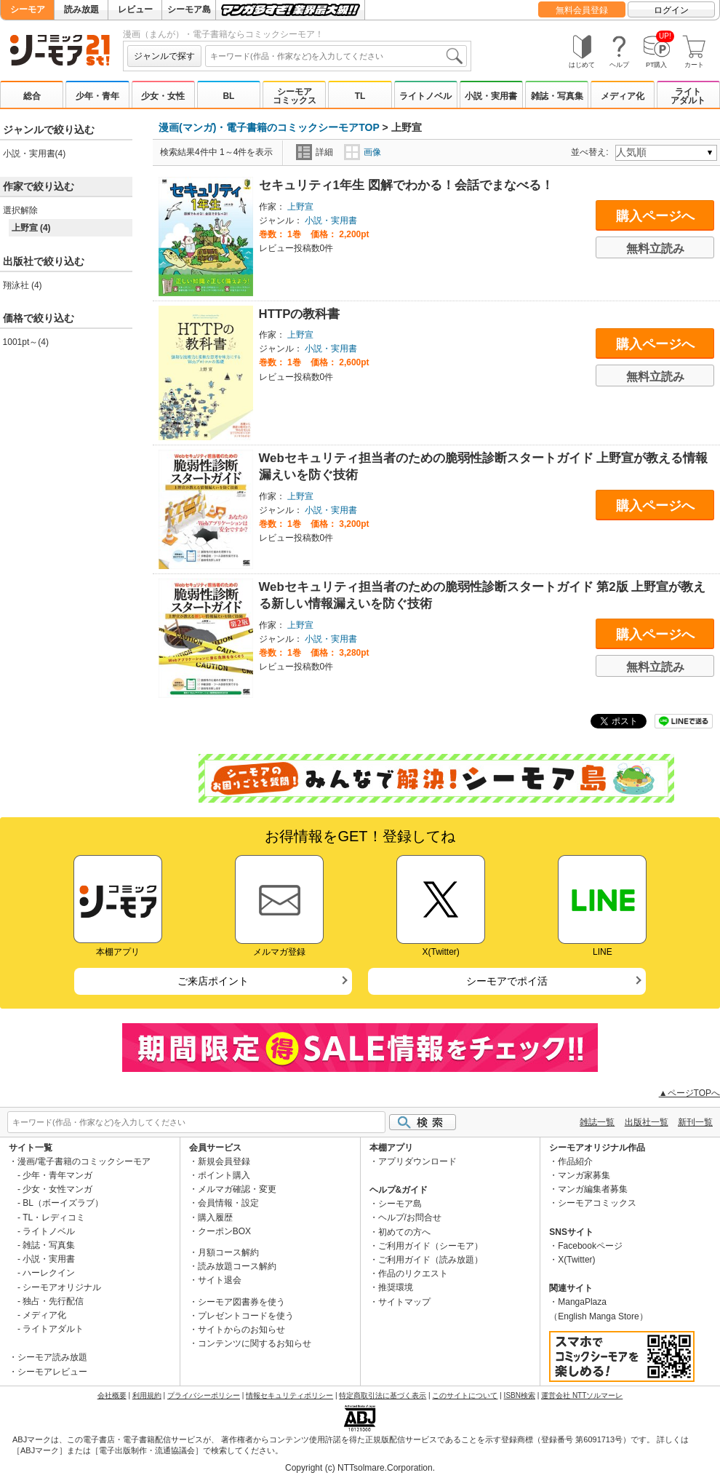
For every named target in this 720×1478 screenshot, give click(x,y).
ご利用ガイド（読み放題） (430, 1260)
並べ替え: (591, 152)
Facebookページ (590, 1246)
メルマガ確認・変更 (237, 1189)
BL (228, 96)
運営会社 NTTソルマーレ (582, 1395)
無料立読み (655, 248)
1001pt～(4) (26, 342)
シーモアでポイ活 (507, 981)
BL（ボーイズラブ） (63, 1203)
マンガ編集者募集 (593, 1189)
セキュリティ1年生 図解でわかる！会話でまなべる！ (406, 185)
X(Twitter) (576, 1260)
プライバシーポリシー (203, 1395)
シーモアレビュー (52, 1372)
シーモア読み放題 (52, 1357)
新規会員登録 (224, 1161)
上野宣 (300, 207)
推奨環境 (395, 1287)
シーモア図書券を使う (241, 1302)
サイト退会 (219, 1280)
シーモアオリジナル (62, 1287)
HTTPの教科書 (299, 314)
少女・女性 (163, 96)
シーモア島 (189, 9)
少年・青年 (97, 96)
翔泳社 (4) (22, 285)
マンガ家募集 (584, 1175)
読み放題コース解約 (237, 1266)
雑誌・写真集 (557, 96)
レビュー (135, 9)
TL (360, 96)
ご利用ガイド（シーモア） (430, 1246)
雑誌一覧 (597, 1122)
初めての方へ (404, 1232)
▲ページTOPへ (689, 1093)
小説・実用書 (491, 96)
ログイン (671, 10)
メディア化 (622, 96)
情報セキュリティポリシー (289, 1395)
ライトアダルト (688, 96)
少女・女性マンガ (57, 1189)
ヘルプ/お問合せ (409, 1217)
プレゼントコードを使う (246, 1316)
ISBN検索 (519, 1395)
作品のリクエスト (413, 1273)
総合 (32, 96)
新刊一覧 (695, 1122)
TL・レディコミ (54, 1217)
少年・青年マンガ (57, 1175)
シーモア (27, 9)
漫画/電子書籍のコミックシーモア (84, 1161)
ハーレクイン (49, 1273)
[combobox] (336, 56)
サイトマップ (404, 1302)
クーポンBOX (224, 1231)
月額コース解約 (228, 1252)
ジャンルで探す (164, 56)
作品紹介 (575, 1161)
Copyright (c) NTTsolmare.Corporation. (360, 1468)
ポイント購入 (224, 1175)
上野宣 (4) (31, 228)
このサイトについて (464, 1395)
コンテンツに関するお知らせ (254, 1343)
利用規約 (146, 1395)
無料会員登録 (582, 10)
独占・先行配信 (53, 1301)
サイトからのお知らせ (241, 1329)
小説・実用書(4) (34, 153)
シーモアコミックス (294, 96)
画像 (362, 152)
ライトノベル (425, 96)
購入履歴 (215, 1217)
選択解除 (20, 210)
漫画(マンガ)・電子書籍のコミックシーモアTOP (269, 127)
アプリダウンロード (417, 1161)
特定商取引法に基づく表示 (382, 1395)
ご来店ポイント (213, 981)
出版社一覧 (646, 1122)
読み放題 (81, 9)
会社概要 (112, 1395)
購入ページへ (655, 216)
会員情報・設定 (228, 1203)
